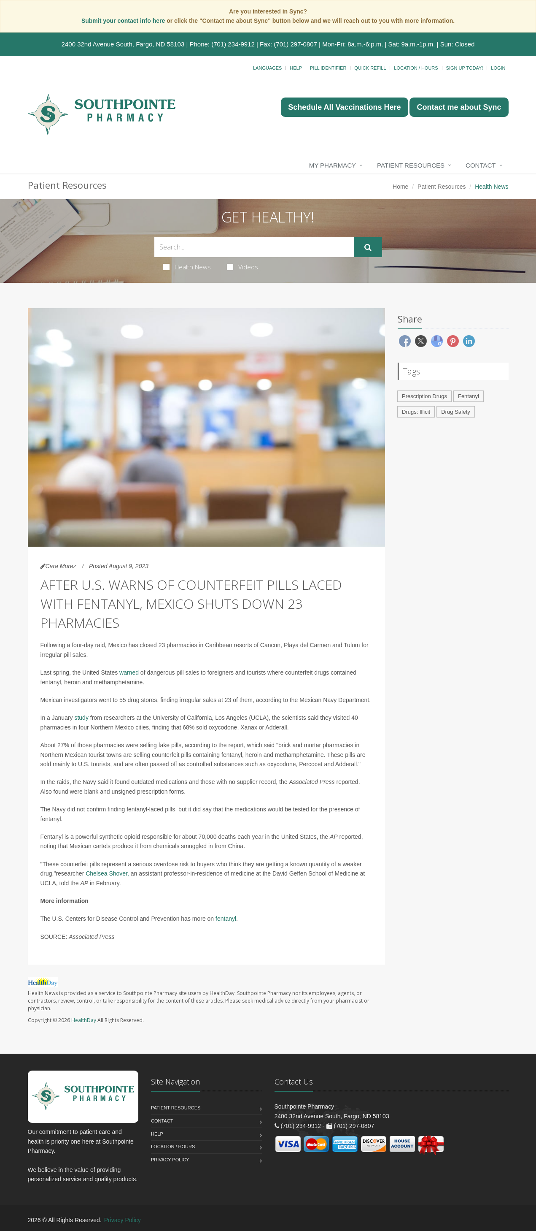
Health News (187, 267)
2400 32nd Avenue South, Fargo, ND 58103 (123, 44)
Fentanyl (468, 396)
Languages (267, 67)
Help (296, 67)
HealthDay (83, 1020)
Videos (242, 267)
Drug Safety (455, 412)
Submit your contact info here (124, 20)
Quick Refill (370, 67)
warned (129, 672)
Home (400, 186)
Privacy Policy (170, 1159)
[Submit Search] (368, 247)
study (81, 717)
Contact (481, 165)
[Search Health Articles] (254, 247)
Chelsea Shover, (107, 873)
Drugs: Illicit (416, 412)
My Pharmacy (332, 165)
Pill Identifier (328, 67)
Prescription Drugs (424, 396)
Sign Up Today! (464, 67)
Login (498, 67)
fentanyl (225, 918)
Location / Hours (416, 67)
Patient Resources (410, 165)
